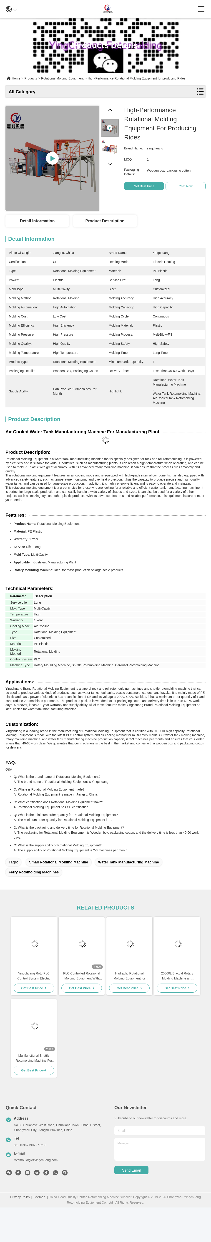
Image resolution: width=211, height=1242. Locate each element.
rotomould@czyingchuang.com (36, 1160)
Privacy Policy (20, 1197)
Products (31, 78)
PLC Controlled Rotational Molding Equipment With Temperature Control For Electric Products (81, 976)
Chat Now (187, 186)
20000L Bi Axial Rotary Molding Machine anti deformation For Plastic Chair (177, 976)
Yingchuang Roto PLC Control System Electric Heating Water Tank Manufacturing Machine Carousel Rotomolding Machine (33, 976)
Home (16, 78)
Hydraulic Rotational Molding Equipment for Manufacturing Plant (129, 976)
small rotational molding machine (58, 862)
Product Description (105, 221)
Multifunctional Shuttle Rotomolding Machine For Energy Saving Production (33, 1058)
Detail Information (37, 221)
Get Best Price (146, 186)
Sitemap (39, 1197)
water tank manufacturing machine (128, 862)
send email (131, 1170)
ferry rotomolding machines (34, 872)
